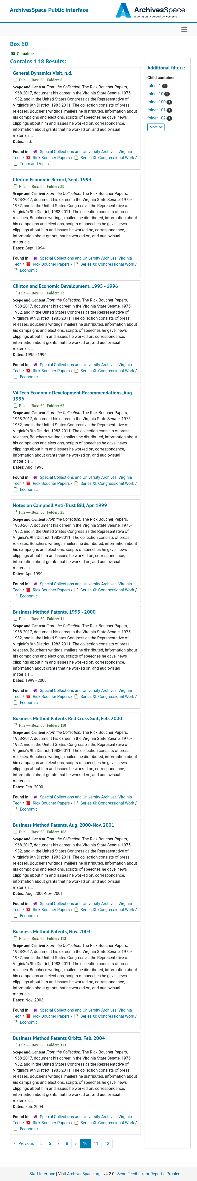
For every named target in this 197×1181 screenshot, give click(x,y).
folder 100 (159, 101)
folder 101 (159, 110)
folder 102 (159, 118)
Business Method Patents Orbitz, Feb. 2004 (59, 1038)
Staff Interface (42, 1173)
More (156, 127)
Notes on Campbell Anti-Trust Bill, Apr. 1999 (60, 505)
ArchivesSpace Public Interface (49, 10)
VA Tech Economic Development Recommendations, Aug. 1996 (73, 395)
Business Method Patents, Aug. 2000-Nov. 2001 (63, 825)
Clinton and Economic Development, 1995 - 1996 (65, 286)
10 (85, 1143)
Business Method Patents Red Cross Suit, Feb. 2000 (67, 718)
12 (107, 1143)
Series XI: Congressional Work (107, 157)
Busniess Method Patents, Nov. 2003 (52, 931)
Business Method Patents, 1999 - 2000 (54, 612)
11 (96, 1143)
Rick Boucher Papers (51, 157)
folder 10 (158, 93)
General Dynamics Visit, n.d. (42, 73)
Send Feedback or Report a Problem (149, 1173)
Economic (29, 270)
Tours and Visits (34, 163)
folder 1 (157, 85)
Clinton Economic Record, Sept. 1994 (52, 179)
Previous (23, 1143)
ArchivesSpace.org (84, 1173)
